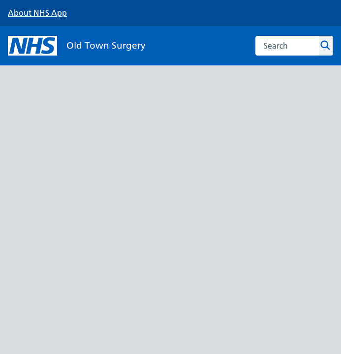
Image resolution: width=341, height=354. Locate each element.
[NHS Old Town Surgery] (77, 46)
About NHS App (37, 13)
